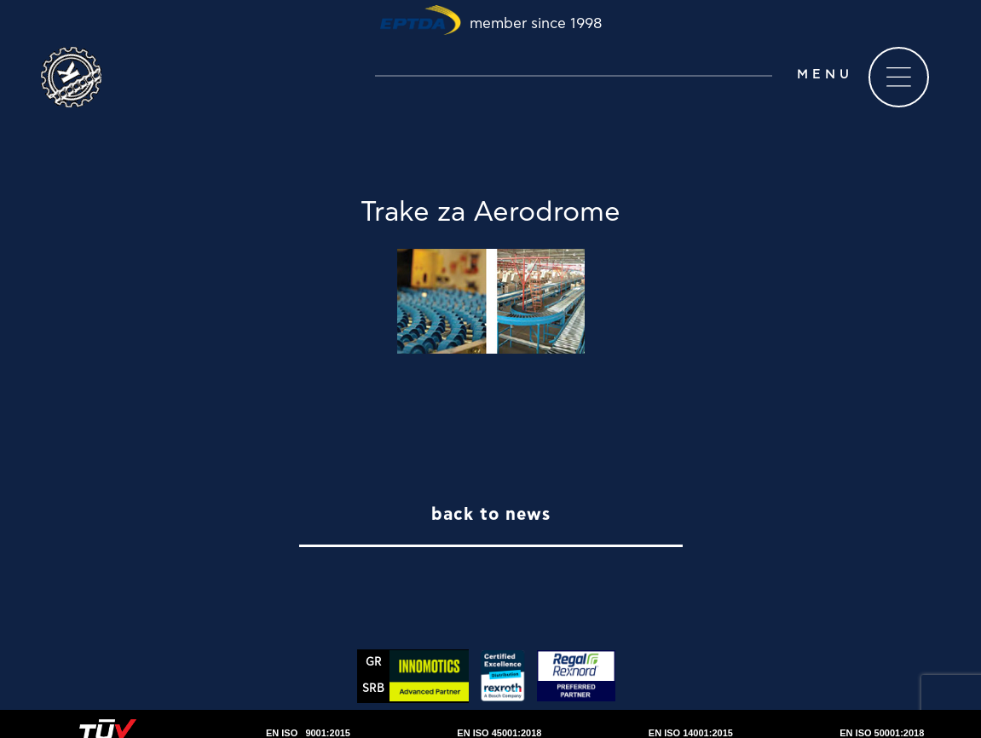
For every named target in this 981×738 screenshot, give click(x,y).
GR (374, 662)
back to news (491, 514)
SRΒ (373, 689)
